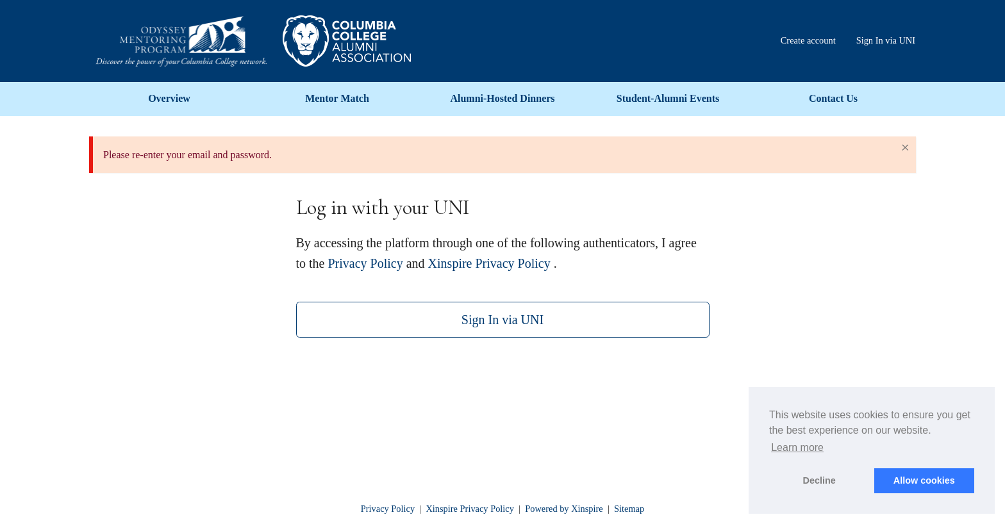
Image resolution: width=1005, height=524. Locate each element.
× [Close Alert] (905, 147)
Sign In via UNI (502, 320)
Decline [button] (819, 480)
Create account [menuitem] (808, 40)
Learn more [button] (797, 447)
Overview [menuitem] (169, 98)
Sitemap (629, 509)
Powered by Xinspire (564, 509)
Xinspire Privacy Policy (489, 263)
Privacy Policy (365, 263)
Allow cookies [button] (924, 480)
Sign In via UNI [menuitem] (885, 40)
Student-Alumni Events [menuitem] (668, 98)
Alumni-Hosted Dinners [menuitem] (502, 98)
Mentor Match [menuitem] (337, 98)
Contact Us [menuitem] (833, 98)
